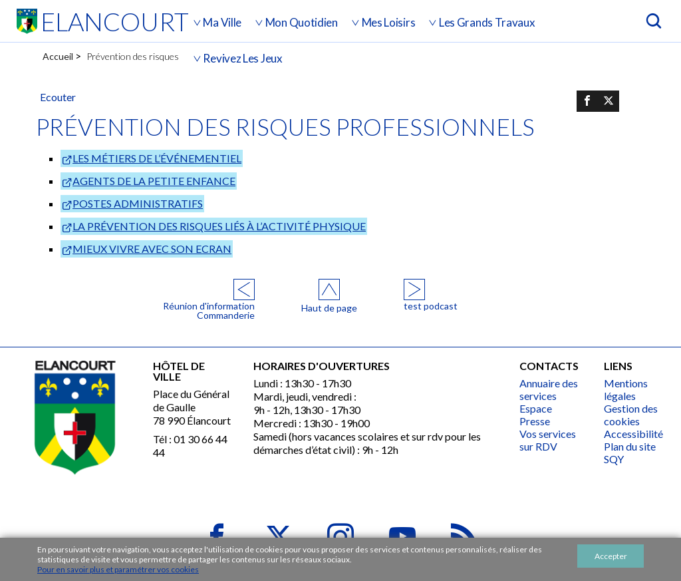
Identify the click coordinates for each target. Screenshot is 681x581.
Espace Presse (535, 414)
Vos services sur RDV (547, 440)
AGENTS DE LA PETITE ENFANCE (153, 180)
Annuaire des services (548, 389)
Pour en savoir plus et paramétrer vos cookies (118, 569)
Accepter (611, 556)
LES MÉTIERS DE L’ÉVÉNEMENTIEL (156, 158)
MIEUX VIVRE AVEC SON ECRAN (151, 248)
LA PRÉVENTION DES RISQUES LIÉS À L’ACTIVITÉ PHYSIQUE (219, 226)
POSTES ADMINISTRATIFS (137, 203)
